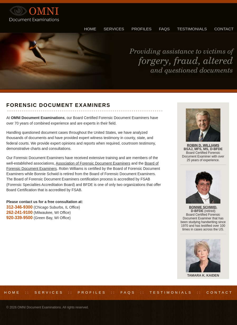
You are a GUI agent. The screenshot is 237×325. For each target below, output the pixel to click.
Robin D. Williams (203, 145)
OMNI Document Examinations (39, 307)
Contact (224, 29)
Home (90, 29)
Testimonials (192, 29)
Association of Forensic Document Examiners (93, 163)
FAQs (164, 29)
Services (114, 29)
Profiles (142, 29)
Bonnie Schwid (202, 207)
